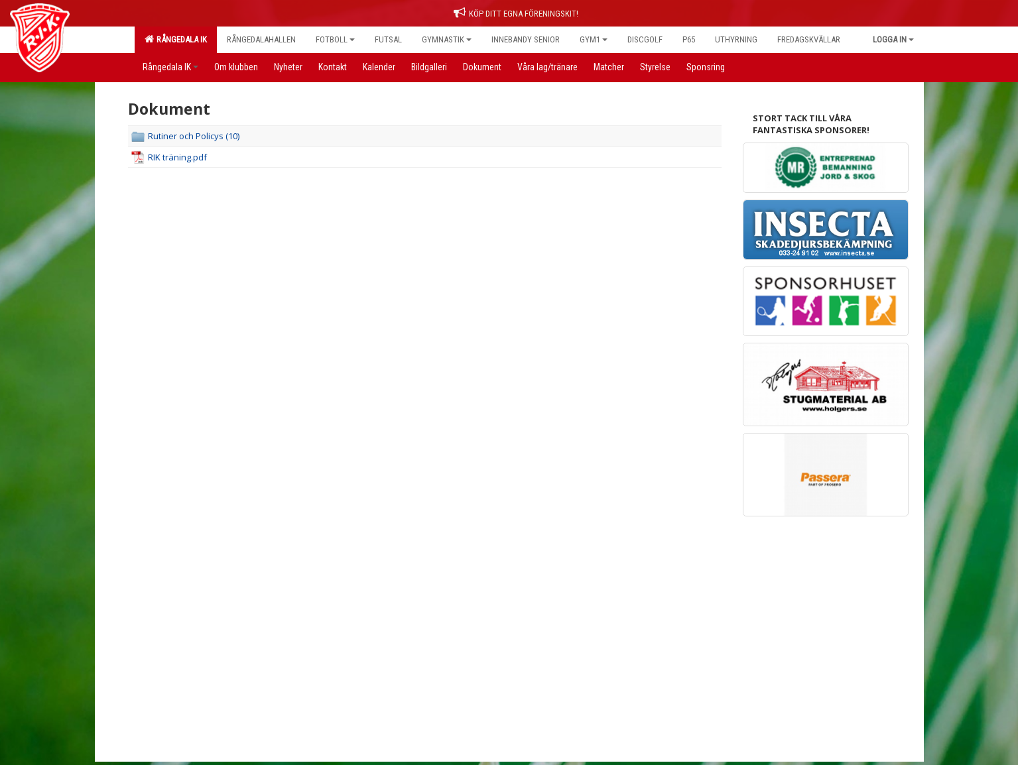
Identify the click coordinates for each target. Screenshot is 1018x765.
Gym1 (593, 39)
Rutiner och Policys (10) (193, 136)
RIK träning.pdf (177, 157)
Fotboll (335, 39)
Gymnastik (447, 39)
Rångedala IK (176, 39)
